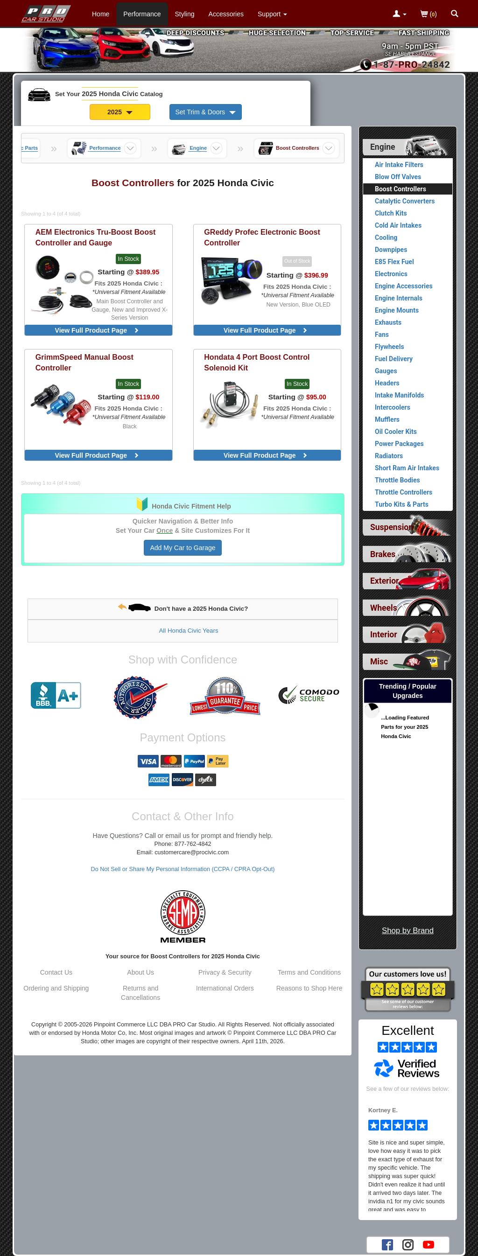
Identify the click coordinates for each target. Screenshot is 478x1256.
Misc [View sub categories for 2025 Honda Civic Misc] (379, 661)
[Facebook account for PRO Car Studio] (387, 1244)
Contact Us (56, 972)
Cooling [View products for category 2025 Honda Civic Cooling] (386, 237)
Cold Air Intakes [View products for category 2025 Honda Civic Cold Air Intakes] (398, 225)
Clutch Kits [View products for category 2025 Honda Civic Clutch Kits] (391, 213)
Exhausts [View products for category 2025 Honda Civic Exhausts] (388, 322)
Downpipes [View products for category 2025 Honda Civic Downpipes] (391, 249)
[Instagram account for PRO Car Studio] (408, 1244)
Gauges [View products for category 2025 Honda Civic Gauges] (386, 371)
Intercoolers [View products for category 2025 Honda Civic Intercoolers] (392, 407)
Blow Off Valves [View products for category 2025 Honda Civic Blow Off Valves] (398, 177)
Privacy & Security (225, 972)
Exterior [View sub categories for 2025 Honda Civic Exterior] (384, 581)
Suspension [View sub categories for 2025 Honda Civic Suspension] (391, 527)
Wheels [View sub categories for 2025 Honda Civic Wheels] (383, 608)
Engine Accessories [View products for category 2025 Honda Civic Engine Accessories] (404, 286)
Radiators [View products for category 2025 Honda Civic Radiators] (389, 456)
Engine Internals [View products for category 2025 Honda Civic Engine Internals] (398, 298)
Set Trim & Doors (206, 112)
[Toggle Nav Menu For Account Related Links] (400, 14)
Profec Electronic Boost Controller (262, 237)
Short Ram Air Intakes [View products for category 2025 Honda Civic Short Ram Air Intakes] (407, 468)
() (429, 15)
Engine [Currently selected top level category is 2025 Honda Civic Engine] (382, 147)
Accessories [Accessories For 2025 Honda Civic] (226, 14)
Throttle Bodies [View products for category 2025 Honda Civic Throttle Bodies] (397, 480)
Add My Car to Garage (182, 547)
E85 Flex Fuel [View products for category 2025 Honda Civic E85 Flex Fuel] (394, 261)
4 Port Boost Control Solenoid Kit (256, 362)
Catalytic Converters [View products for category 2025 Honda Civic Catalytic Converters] (405, 201)
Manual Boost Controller (84, 362)
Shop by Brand (408, 930)
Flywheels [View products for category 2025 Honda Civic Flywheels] (389, 346)
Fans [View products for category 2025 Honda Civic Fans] (382, 334)
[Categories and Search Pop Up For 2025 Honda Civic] (454, 14)
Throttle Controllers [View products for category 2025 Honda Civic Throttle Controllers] (403, 492)
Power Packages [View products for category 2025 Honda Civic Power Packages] (399, 443)
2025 (120, 112)
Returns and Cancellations (140, 992)
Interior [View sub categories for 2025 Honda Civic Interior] (383, 634)
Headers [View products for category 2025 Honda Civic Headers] (387, 383)
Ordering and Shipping (56, 988)
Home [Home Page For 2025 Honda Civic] (100, 14)
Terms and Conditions (309, 972)
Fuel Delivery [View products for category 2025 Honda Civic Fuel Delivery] (394, 359)
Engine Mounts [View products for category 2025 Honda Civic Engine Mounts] (397, 310)
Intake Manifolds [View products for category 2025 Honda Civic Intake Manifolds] (399, 395)
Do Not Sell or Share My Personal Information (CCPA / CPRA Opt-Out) (183, 869)
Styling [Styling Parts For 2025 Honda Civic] (185, 14)
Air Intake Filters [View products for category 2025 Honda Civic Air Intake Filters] (399, 164)
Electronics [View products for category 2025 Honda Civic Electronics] (391, 274)
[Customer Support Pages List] (272, 14)
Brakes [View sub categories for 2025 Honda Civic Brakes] (382, 554)
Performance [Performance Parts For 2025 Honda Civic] (142, 14)
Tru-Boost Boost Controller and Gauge (95, 237)
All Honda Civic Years (188, 630)
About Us (140, 972)
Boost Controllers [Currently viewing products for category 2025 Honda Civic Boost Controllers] (400, 189)
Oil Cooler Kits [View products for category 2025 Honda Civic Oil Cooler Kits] (396, 431)
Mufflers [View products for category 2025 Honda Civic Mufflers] (387, 419)
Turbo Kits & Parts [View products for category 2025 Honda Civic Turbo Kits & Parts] (402, 504)
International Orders (225, 988)
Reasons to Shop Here (309, 988)
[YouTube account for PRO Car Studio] (428, 1244)
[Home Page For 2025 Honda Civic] (46, 11)
